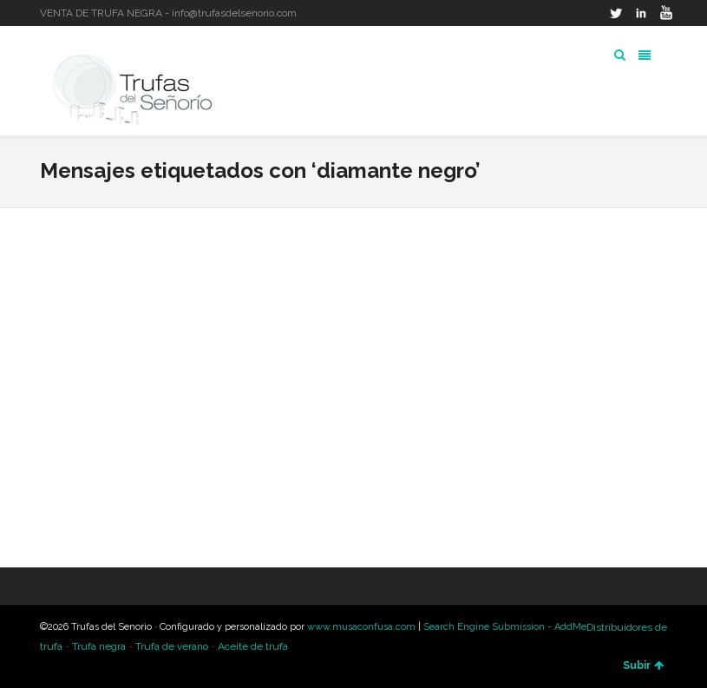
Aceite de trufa (253, 646)
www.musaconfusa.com (361, 626)
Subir (643, 665)
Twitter (616, 13)
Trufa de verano (171, 646)
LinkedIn (641, 13)
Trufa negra (99, 646)
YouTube (666, 13)
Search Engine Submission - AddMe (504, 626)
